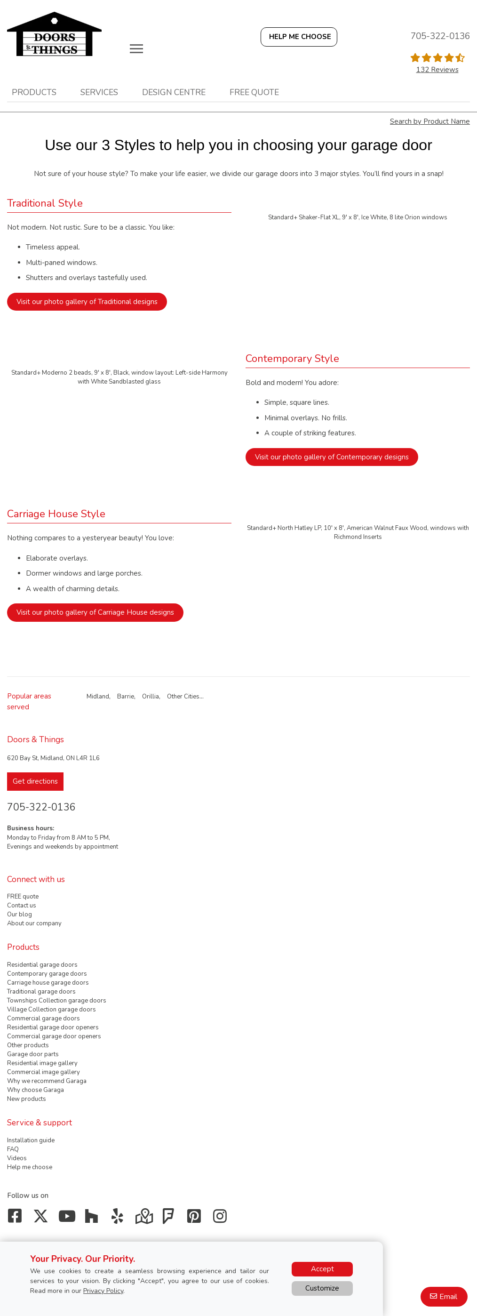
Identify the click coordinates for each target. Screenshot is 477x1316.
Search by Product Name (430, 121)
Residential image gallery (42, 1063)
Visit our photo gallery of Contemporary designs (332, 457)
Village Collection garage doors (51, 1009)
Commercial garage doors (43, 1018)
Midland (98, 696)
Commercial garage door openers (54, 1036)
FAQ (13, 1149)
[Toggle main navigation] (136, 48)
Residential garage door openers (53, 1027)
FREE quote (23, 896)
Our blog (19, 914)
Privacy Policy (103, 1290)
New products (26, 1099)
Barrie (125, 696)
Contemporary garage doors (47, 974)
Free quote (254, 92)
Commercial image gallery (43, 1072)
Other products (28, 1045)
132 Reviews (437, 69)
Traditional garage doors (41, 991)
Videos (17, 1158)
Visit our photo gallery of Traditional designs (87, 301)
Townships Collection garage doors (56, 1000)
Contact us (21, 905)
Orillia (150, 696)
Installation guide (31, 1140)
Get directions (35, 781)
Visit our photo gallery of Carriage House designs (95, 612)
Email (448, 1297)
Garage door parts (33, 1054)
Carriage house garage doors (48, 983)
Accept (322, 1269)
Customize (322, 1288)
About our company (34, 923)
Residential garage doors (42, 965)
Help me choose (29, 1167)
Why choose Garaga (35, 1090)
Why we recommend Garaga (47, 1081)
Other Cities (183, 696)
